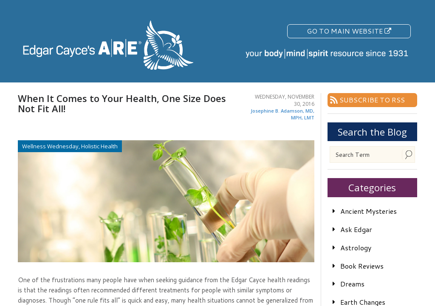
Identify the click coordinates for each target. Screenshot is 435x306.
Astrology (355, 247)
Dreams (352, 284)
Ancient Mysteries (368, 211)
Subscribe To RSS (372, 100)
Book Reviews (362, 266)
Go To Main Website (349, 31)
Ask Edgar (356, 229)
